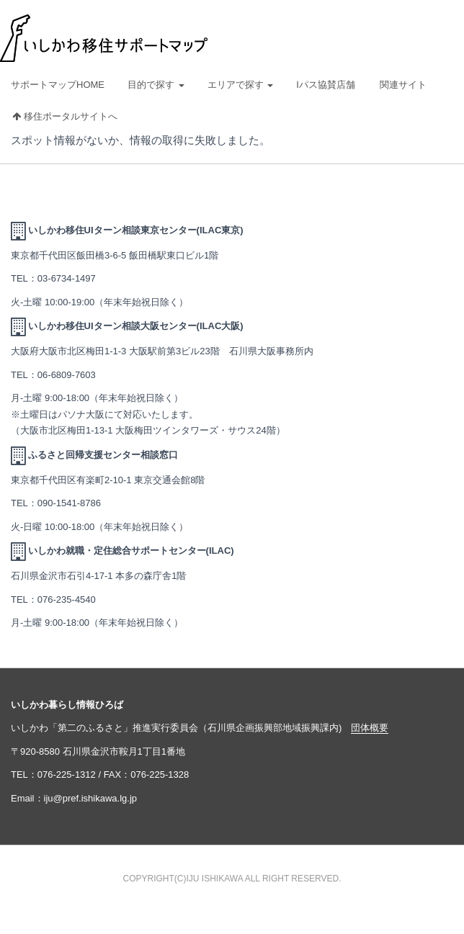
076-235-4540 (66, 599)
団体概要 (369, 727)
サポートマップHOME (57, 84)
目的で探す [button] (156, 84)
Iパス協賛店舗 (325, 84)
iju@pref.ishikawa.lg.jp (91, 798)
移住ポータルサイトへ (64, 116)
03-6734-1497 (66, 278)
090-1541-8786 (69, 503)
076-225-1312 (66, 774)
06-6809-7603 (66, 374)
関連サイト (403, 84)
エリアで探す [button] (241, 84)
